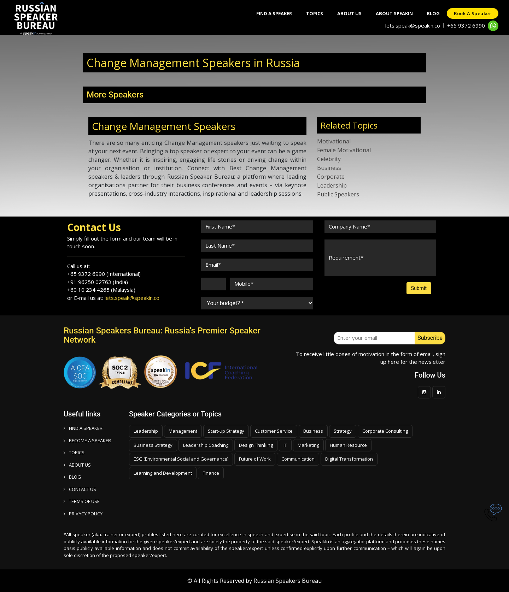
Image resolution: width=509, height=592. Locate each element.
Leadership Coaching (205, 445)
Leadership (332, 185)
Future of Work (255, 459)
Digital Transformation (349, 459)
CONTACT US (80, 489)
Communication (298, 459)
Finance (211, 473)
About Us (349, 13)
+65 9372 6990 (466, 25)
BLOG (72, 477)
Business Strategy (153, 445)
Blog (433, 13)
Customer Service (274, 431)
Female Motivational (344, 150)
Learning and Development (163, 473)
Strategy (343, 431)
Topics (314, 13)
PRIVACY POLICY (83, 513)
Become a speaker (87, 440)
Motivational (334, 141)
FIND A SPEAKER (83, 428)
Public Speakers (338, 194)
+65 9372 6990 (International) (104, 273)
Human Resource (348, 445)
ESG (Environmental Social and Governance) (181, 459)
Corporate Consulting (385, 431)
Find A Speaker (274, 13)
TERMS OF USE (82, 501)
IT (285, 445)
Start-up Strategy (226, 431)
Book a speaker (472, 13)
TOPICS (74, 452)
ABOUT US (77, 465)
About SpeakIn (394, 13)
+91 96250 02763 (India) (97, 281)
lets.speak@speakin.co (412, 25)
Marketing (308, 445)
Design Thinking (256, 445)
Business (329, 168)
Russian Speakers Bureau (287, 581)
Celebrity (329, 159)
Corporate (331, 176)
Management (183, 431)
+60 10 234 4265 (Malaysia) (101, 289)
